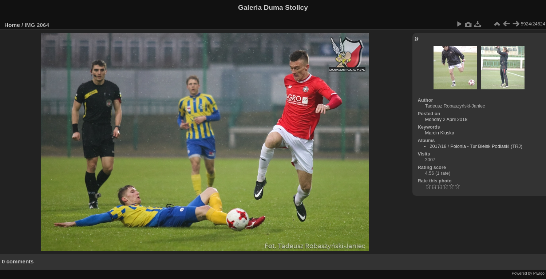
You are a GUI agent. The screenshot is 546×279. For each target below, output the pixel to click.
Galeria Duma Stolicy (273, 7)
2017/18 (438, 146)
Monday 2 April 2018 (446, 119)
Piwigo (539, 273)
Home (12, 25)
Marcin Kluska (439, 133)
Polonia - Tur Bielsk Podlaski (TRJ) (486, 146)
